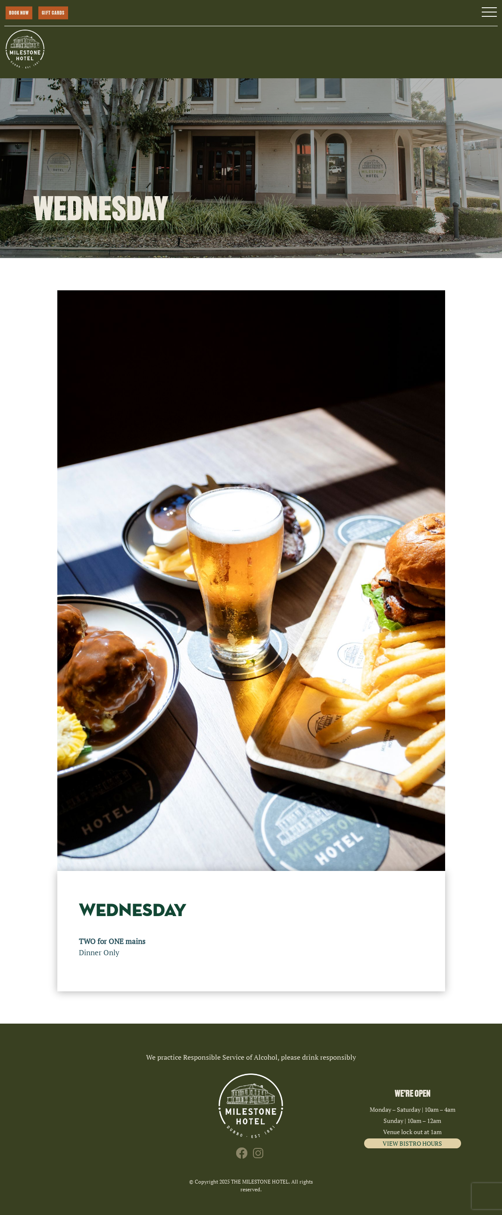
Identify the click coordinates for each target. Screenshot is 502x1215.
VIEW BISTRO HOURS (412, 1143)
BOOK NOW (19, 13)
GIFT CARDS (53, 13)
